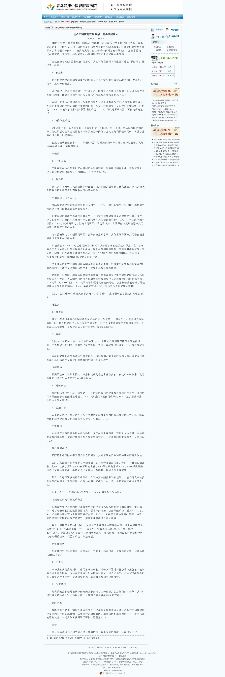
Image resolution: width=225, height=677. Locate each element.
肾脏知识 (109, 17)
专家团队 (87, 17)
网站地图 (116, 647)
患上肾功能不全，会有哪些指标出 (167, 145)
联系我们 (132, 647)
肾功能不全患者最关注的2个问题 (166, 142)
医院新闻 (55, 17)
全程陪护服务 (172, 50)
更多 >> (177, 84)
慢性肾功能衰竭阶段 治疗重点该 (164, 112)
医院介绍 (65, 17)
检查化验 (71, 28)
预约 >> (171, 67)
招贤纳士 (124, 647)
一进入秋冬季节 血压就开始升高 (166, 154)
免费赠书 (170, 47)
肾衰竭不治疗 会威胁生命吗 (162, 109)
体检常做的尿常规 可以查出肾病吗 (67, 638)
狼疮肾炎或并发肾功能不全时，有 (167, 165)
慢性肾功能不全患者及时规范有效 (167, 148)
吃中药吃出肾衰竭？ (160, 103)
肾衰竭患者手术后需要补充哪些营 (165, 100)
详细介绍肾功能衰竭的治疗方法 (164, 120)
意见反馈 (108, 647)
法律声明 (100, 647)
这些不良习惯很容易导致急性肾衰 (167, 160)
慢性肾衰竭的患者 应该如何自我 (164, 118)
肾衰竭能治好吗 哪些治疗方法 (163, 106)
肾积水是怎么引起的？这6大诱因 (166, 157)
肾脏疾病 (98, 17)
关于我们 (91, 647)
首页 (46, 17)
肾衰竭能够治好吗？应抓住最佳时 (165, 115)
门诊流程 (157, 50)
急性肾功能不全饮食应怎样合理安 (167, 140)
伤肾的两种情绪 (93, 638)
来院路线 (157, 47)
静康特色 (76, 17)
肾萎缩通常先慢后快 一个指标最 (166, 151)
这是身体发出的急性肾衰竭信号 (166, 162)
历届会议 (120, 17)
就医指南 (131, 17)
